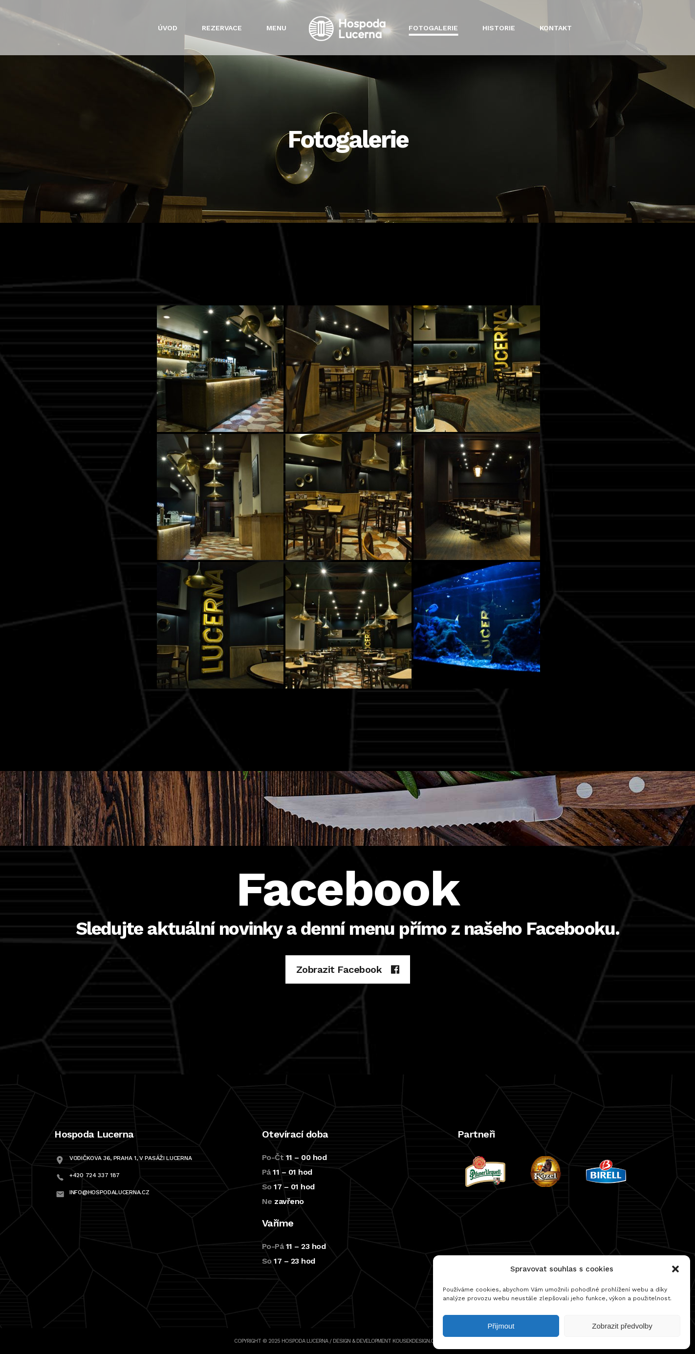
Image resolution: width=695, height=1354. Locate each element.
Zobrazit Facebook (347, 969)
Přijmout (500, 1326)
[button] (675, 1269)
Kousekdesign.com (417, 1341)
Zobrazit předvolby (622, 1326)
